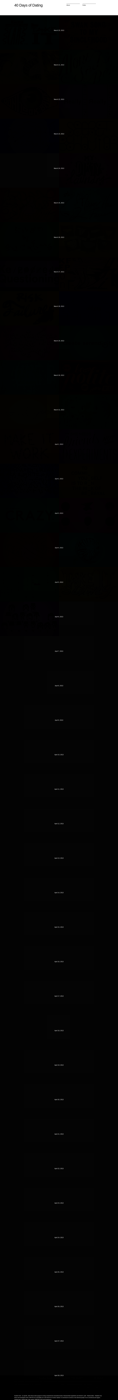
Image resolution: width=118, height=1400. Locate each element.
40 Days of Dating (28, 5)
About (68, 5)
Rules (84, 5)
